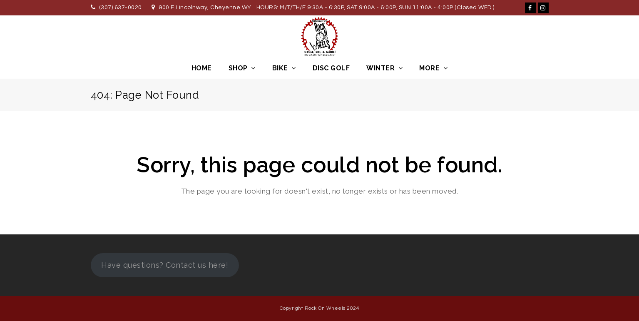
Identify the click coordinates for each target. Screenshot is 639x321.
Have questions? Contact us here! (164, 265)
